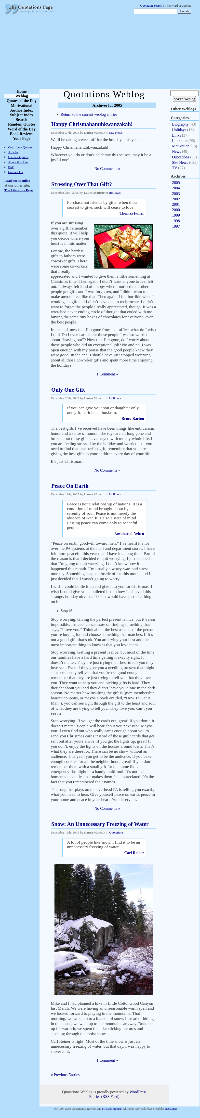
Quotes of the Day (22, 101)
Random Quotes (21, 124)
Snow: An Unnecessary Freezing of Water (100, 824)
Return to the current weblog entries (89, 114)
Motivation (180, 146)
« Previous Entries (65, 1075)
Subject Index (21, 115)
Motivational (21, 105)
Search (21, 119)
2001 (176, 204)
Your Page (21, 138)
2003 (176, 194)
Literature (179, 141)
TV (174, 168)
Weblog (21, 96)
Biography (180, 124)
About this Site (18, 162)
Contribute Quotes (20, 147)
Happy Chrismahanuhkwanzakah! (92, 124)
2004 (176, 188)
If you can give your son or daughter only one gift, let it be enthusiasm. (103, 410)
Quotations (116, 832)
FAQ (11, 167)
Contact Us (15, 172)
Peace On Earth (70, 486)
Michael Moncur (112, 1108)
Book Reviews (21, 134)
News (176, 151)
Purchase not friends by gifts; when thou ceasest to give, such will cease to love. (102, 204)
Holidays (114, 192)
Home (22, 91)
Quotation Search (151, 5)
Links (176, 135)
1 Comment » (107, 374)
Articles (13, 152)
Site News (115, 132)
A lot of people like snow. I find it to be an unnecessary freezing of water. (103, 844)
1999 (176, 215)
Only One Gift (68, 390)
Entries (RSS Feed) (104, 1096)
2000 (176, 210)
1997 (176, 226)
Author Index (21, 110)
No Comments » (107, 169)
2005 (176, 182)
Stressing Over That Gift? (81, 184)
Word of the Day (21, 129)
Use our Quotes (18, 157)
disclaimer (171, 1108)
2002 (176, 199)
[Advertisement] (117, 52)
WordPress (138, 1092)
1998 (176, 221)
